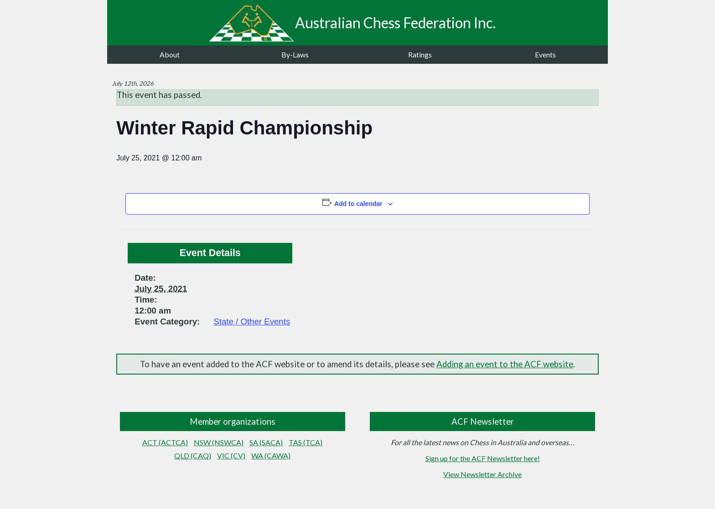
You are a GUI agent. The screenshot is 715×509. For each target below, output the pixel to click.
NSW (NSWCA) (219, 442)
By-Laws (295, 54)
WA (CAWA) (270, 455)
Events (545, 54)
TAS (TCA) (305, 442)
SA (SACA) (266, 442)
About (170, 54)
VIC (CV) (231, 455)
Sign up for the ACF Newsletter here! (482, 458)
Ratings (420, 54)
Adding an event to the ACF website (504, 364)
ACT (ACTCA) (165, 442)
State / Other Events (251, 321)
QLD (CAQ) (192, 455)
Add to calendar (358, 203)
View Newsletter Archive (482, 474)
